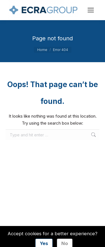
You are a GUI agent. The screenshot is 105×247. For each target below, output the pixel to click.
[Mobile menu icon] (91, 10)
